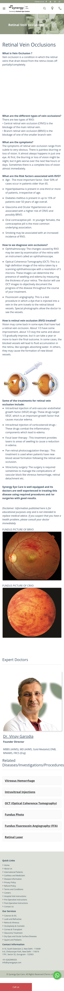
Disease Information (13, 879)
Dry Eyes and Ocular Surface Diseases (20, 936)
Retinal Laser (14, 837)
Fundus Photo (14, 814)
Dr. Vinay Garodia (18, 736)
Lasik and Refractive (12, 919)
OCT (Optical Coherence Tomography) (31, 803)
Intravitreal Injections (20, 792)
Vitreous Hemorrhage (20, 781)
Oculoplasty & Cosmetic (14, 926)
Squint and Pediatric (13, 939)
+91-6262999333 (9, 959)
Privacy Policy (10, 882)
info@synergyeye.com (11, 962)
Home (6, 865)
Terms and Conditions (13, 889)
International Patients (13, 872)
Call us (16, 987)
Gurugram (39, 4)
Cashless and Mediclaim (14, 875)
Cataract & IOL (10, 915)
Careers (7, 892)
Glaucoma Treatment (13, 933)
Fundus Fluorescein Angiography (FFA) (31, 826)
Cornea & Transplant (13, 929)
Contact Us (9, 906)
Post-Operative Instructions (16, 903)
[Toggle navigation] (4, 8)
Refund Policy (10, 886)
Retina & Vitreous (11, 922)
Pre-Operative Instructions (15, 899)
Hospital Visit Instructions (15, 896)
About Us (8, 868)
